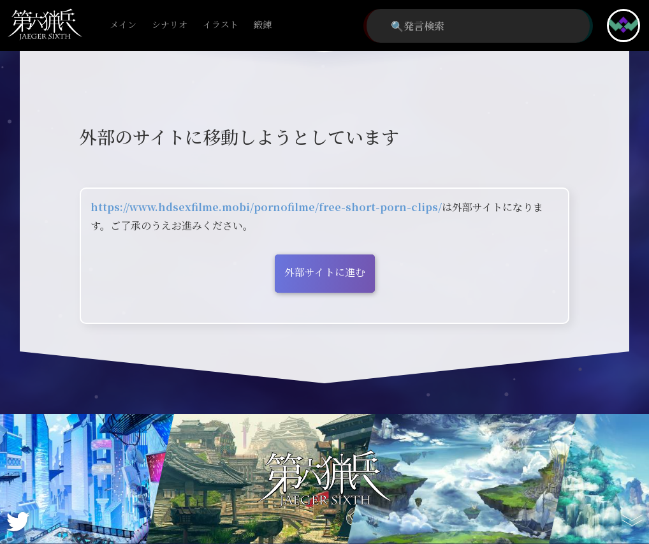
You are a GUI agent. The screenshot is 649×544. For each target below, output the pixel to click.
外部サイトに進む (324, 272)
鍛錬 (262, 25)
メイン (123, 25)
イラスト (220, 25)
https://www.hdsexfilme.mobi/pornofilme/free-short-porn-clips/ (266, 207)
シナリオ (169, 25)
